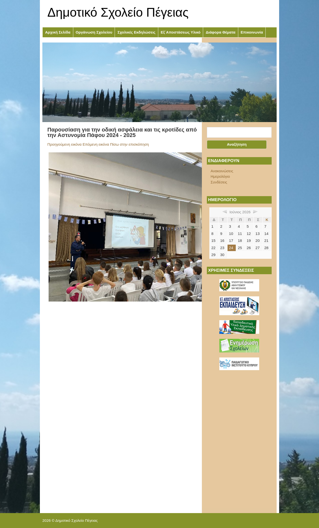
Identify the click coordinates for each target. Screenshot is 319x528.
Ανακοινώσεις (222, 171)
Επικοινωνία (252, 32)
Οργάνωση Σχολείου (94, 32)
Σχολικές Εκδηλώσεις (136, 32)
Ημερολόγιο (220, 176)
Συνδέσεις (219, 182)
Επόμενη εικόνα (95, 144)
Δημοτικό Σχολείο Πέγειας (118, 12)
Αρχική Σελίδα (58, 32)
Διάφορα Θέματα (220, 32)
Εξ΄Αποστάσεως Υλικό (181, 32)
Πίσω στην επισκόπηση (129, 144)
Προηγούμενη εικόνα (64, 144)
